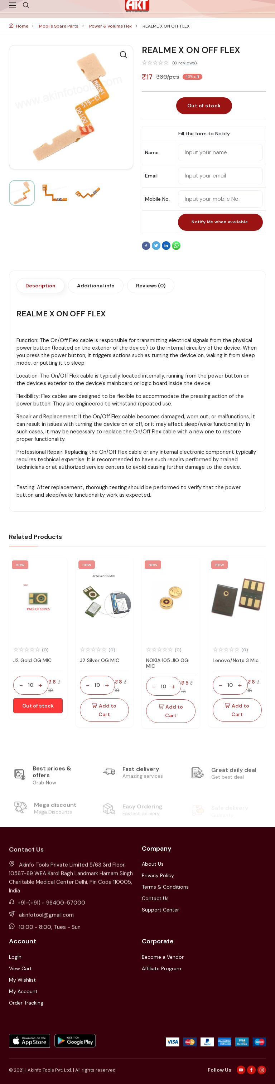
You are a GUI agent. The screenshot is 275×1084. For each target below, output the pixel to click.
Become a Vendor (163, 957)
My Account (23, 991)
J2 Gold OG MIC (32, 660)
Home (19, 26)
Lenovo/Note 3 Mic (236, 660)
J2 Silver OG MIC (99, 660)
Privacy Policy (158, 875)
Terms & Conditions (165, 887)
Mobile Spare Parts (59, 26)
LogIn (15, 957)
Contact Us (155, 898)
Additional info (96, 285)
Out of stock (204, 105)
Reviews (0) (150, 285)
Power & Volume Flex (111, 26)
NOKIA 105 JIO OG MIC (167, 663)
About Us (153, 864)
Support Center (160, 909)
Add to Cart (104, 710)
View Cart (20, 968)
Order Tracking (26, 1003)
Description (40, 285)
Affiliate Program (161, 968)
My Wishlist (22, 980)
